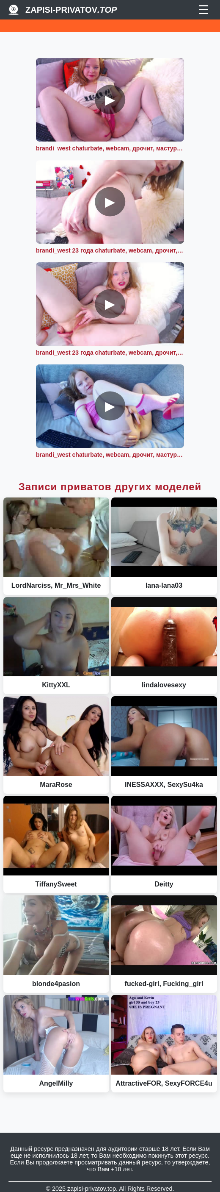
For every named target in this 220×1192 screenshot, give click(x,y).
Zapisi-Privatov (71, 9)
